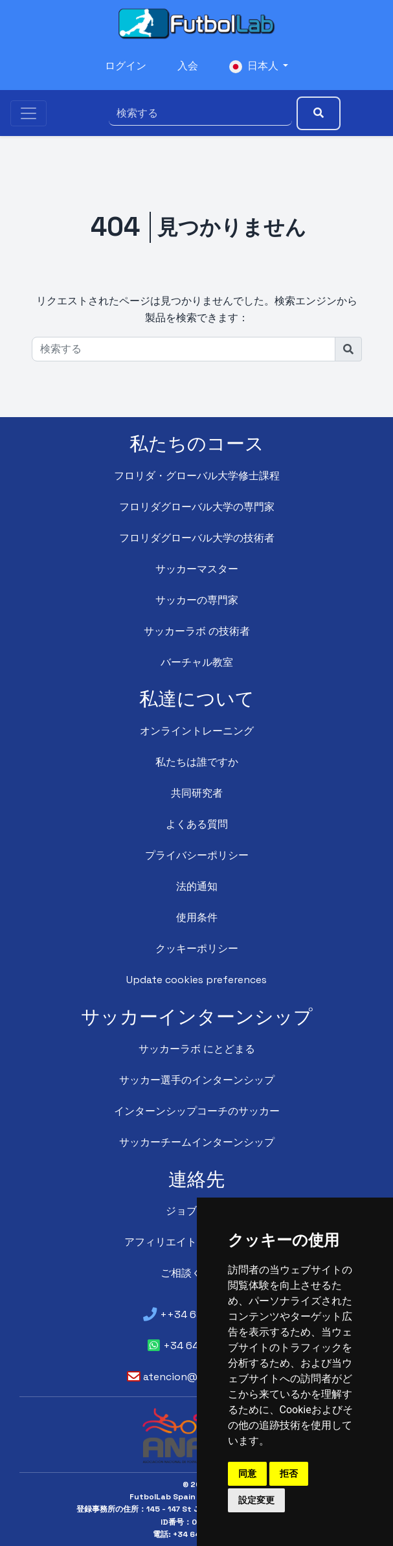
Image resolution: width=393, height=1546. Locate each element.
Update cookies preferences (196, 979)
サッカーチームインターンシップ (197, 1142)
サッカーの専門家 (196, 600)
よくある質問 (197, 824)
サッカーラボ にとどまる (197, 1049)
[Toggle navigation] (28, 113)
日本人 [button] (254, 67)
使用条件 (197, 917)
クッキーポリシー (196, 948)
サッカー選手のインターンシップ (197, 1080)
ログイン (125, 66)
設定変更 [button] (256, 1500)
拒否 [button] (289, 1473)
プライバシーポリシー (197, 855)
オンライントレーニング (197, 731)
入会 (187, 66)
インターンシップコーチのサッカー (197, 1111)
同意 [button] (247, 1473)
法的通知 (197, 886)
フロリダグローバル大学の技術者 (197, 538)
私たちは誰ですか (196, 762)
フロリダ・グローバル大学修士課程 (197, 476)
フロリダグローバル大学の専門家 (197, 507)
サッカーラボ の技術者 (197, 631)
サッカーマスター (196, 569)
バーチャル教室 (197, 662)
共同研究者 (197, 793)
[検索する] (199, 112)
